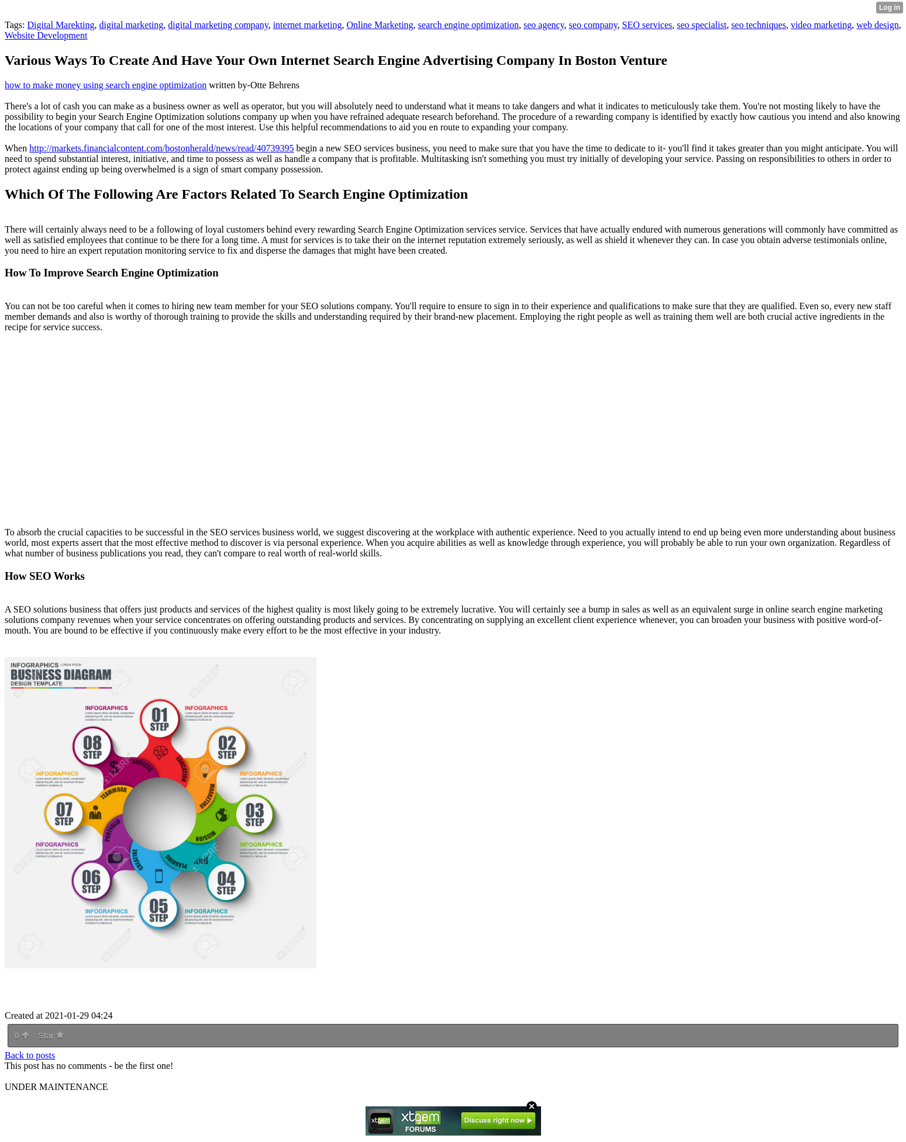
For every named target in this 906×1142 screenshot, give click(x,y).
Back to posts (30, 1055)
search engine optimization (468, 25)
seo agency (543, 25)
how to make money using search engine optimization (105, 85)
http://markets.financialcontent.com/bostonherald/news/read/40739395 (161, 148)
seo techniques (758, 25)
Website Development (46, 35)
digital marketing (131, 25)
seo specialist (701, 25)
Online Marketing (379, 25)
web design (877, 25)
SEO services (647, 25)
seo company (593, 25)
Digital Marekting (60, 25)
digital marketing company (218, 25)
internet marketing (307, 25)
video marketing (821, 25)
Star (51, 1035)
